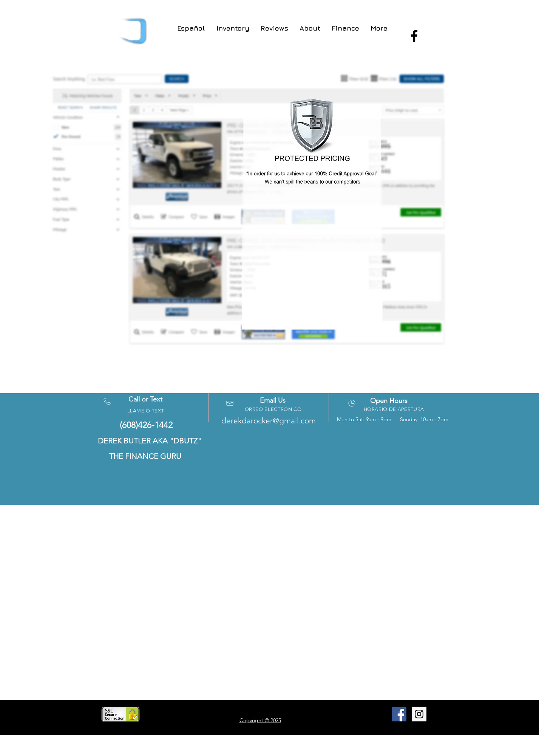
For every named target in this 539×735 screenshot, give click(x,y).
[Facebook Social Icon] (399, 714)
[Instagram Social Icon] (419, 714)
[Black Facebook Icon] (414, 36)
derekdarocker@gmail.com (268, 420)
